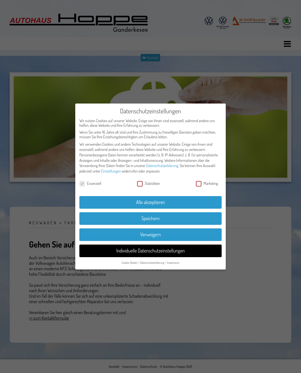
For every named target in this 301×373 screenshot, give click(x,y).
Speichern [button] (150, 218)
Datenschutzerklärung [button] (152, 262)
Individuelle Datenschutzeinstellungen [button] (150, 251)
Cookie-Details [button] (129, 262)
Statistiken (148, 183)
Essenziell (90, 183)
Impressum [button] (173, 262)
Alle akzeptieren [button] (150, 202)
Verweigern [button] (150, 234)
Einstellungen (111, 171)
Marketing (207, 183)
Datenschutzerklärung (162, 165)
